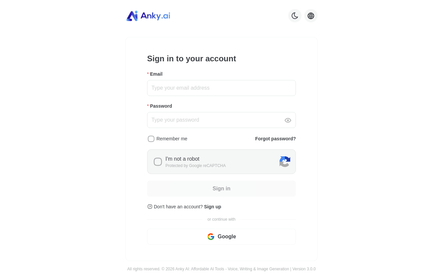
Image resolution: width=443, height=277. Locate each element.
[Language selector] (311, 15)
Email (156, 74)
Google (221, 237)
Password (161, 106)
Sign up (212, 206)
